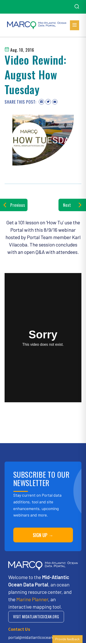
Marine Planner (32, 599)
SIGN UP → (43, 535)
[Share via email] (55, 102)
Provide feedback (67, 639)
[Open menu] (74, 25)
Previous (14, 205)
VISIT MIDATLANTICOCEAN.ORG (36, 616)
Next (72, 205)
